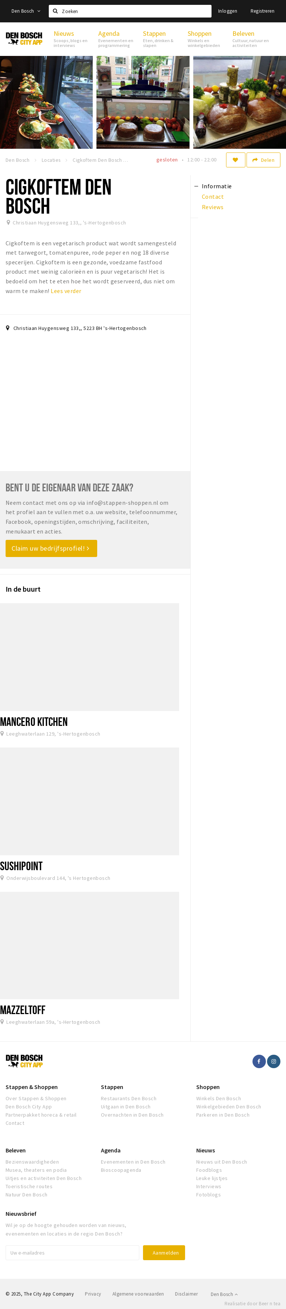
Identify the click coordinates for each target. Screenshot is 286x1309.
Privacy (93, 1294)
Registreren (262, 11)
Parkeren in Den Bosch (223, 1114)
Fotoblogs (208, 1194)
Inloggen (227, 11)
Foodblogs (209, 1170)
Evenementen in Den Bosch (133, 1161)
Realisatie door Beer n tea (252, 1303)
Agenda (111, 1150)
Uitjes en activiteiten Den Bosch (44, 1178)
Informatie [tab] (217, 186)
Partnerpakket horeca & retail (41, 1114)
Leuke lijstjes (212, 1178)
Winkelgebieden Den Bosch (228, 1106)
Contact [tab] (213, 196)
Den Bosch (26, 11)
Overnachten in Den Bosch (132, 1114)
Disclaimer (186, 1294)
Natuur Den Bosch (27, 1194)
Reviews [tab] (212, 207)
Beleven (16, 1150)
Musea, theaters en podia (36, 1170)
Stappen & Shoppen (32, 1087)
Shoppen (208, 1087)
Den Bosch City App (29, 1106)
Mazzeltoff (22, 1009)
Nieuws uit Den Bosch (221, 1161)
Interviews (209, 1186)
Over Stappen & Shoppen (36, 1098)
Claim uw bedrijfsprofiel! (50, 548)
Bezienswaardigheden (32, 1161)
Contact (15, 1123)
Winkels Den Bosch (218, 1098)
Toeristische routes (29, 1186)
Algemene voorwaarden (138, 1294)
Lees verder (66, 291)
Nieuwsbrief (21, 1213)
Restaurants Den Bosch (128, 1098)
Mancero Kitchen (34, 721)
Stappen (112, 1087)
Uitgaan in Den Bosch (126, 1106)
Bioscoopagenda (121, 1170)
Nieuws (205, 1150)
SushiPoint (21, 865)
